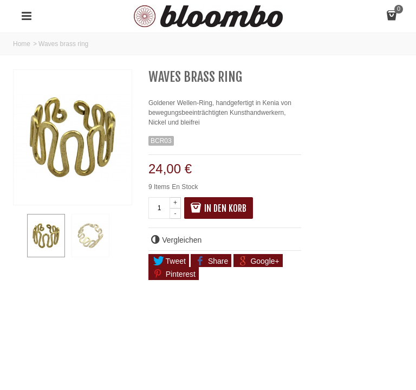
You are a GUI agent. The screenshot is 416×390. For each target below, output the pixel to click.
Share (212, 261)
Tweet (169, 261)
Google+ (258, 261)
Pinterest (174, 274)
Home (21, 44)
